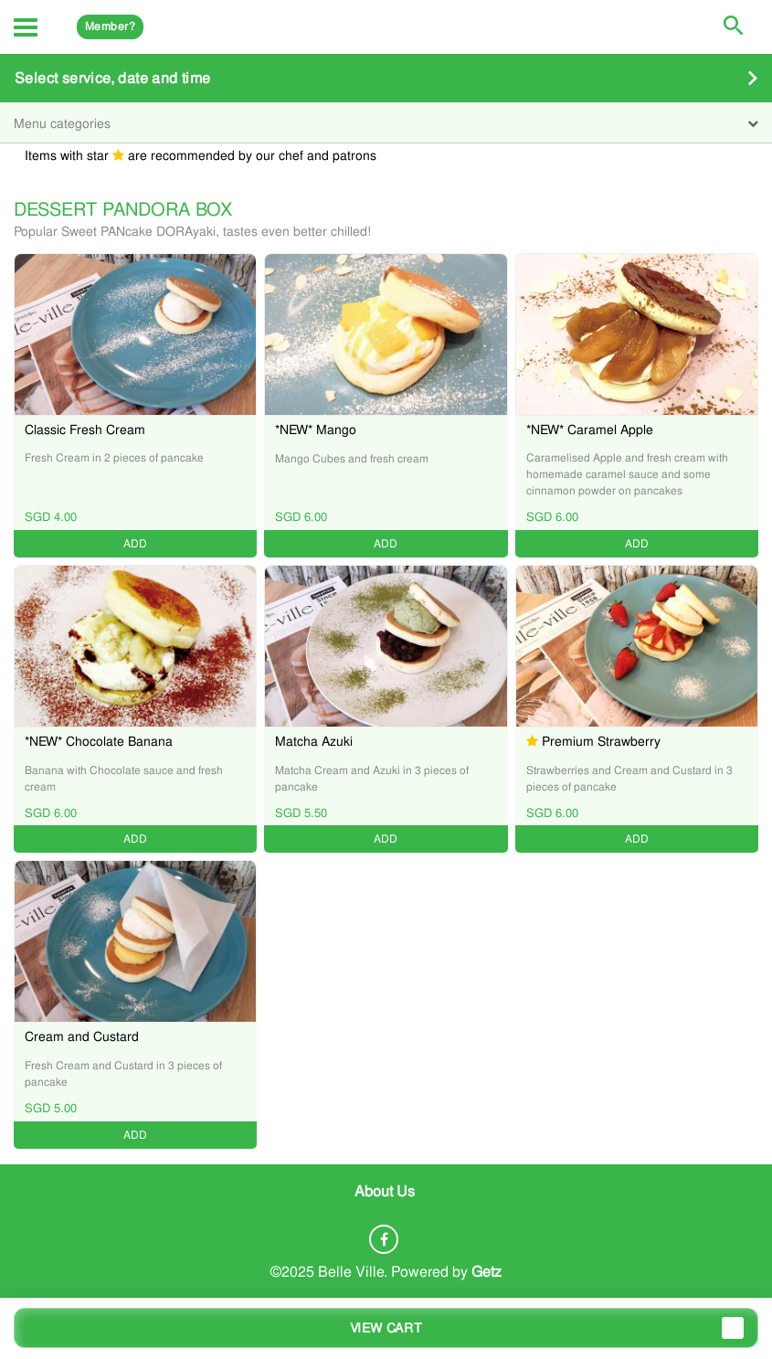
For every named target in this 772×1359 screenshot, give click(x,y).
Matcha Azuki (314, 741)
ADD (135, 543)
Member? (110, 26)
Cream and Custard (82, 1036)
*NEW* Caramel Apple (589, 429)
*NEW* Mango (315, 429)
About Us (384, 1190)
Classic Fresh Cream (85, 429)
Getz (486, 1271)
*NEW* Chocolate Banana (99, 741)
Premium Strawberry (601, 741)
